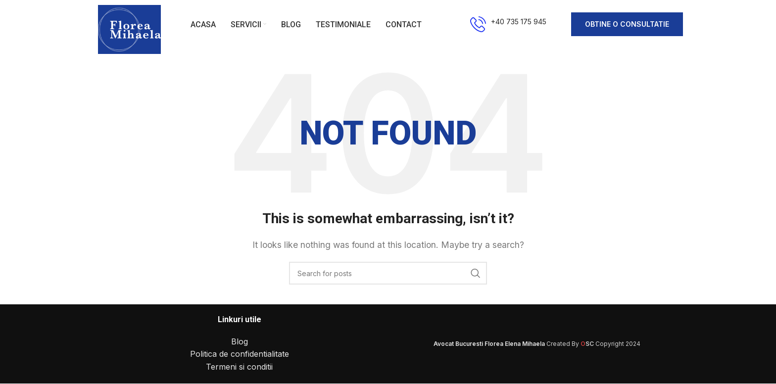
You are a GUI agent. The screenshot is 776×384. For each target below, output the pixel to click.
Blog (239, 342)
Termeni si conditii (239, 367)
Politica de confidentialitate (239, 355)
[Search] (388, 274)
